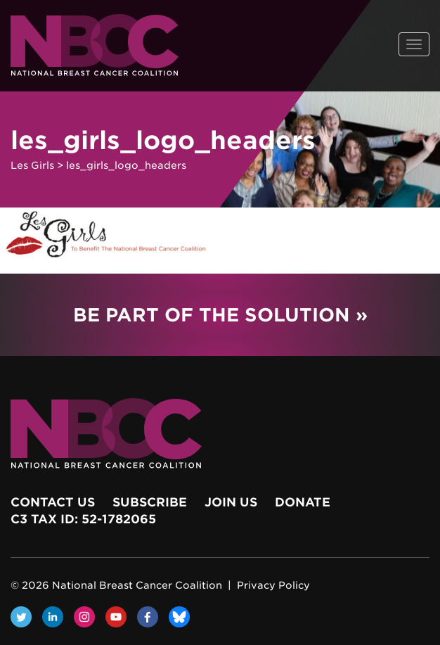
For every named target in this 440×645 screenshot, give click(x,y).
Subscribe (149, 502)
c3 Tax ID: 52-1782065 (83, 519)
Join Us (231, 502)
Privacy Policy (273, 585)
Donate (302, 502)
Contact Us (53, 502)
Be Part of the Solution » (220, 315)
